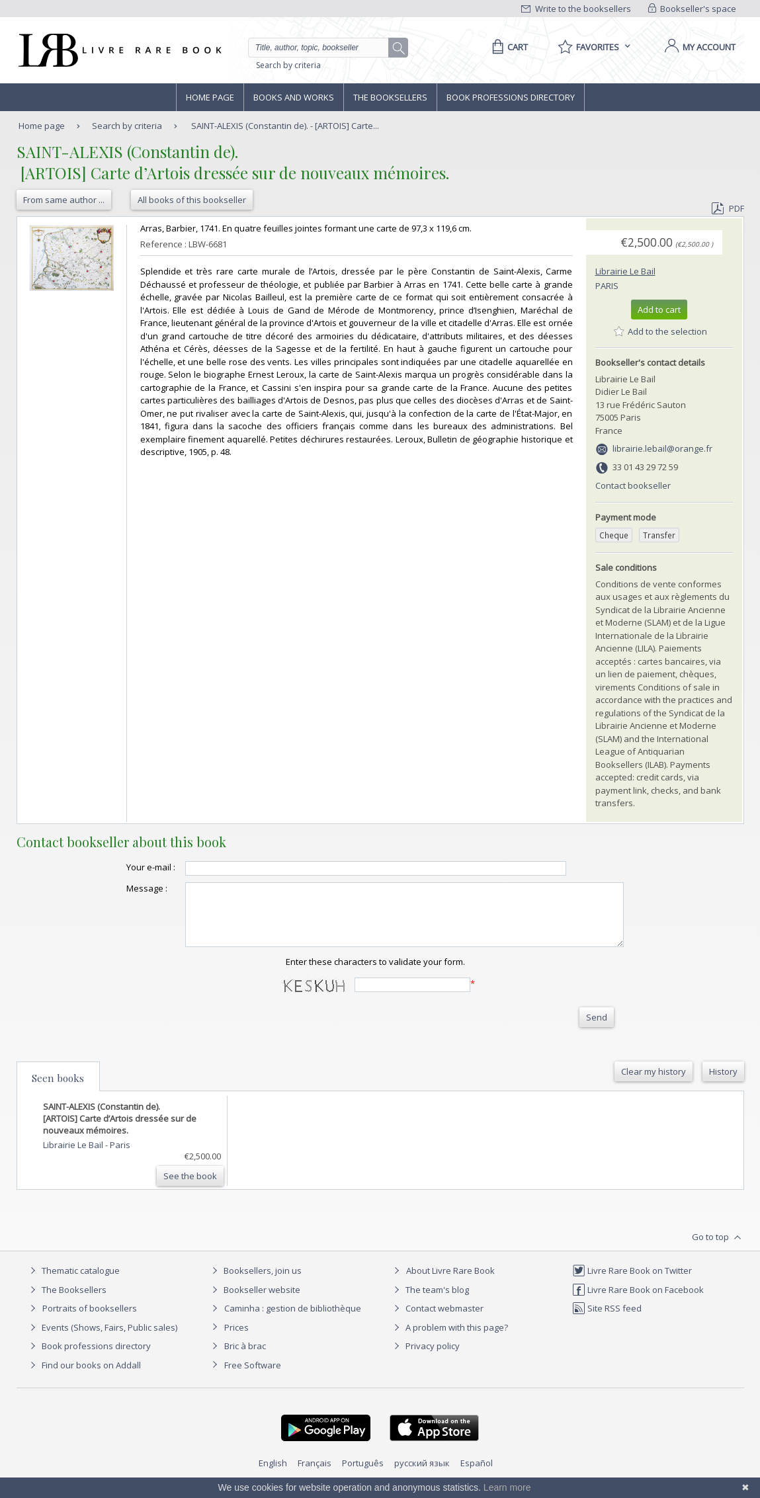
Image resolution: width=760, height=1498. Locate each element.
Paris (606, 286)
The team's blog (429, 1301)
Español (476, 1475)
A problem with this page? (449, 1339)
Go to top (718, 1249)
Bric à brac (245, 1358)
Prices (236, 1339)
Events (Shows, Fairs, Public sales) (101, 1339)
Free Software (252, 1377)
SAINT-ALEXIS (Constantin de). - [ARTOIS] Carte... (285, 126)
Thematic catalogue (73, 1282)
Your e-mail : (124, 867)
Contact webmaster (437, 1320)
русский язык (422, 1475)
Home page (210, 97)
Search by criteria (288, 65)
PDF (727, 208)
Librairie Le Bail (625, 271)
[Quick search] (324, 48)
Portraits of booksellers (89, 1320)
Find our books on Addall (83, 1377)
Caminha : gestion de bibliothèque (292, 1320)
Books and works (293, 97)
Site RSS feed (607, 1320)
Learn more (507, 1487)
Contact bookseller (633, 485)
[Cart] (507, 47)
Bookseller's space (692, 9)
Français (314, 1475)
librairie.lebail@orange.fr (662, 448)
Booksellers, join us (255, 1282)
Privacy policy (425, 1357)
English (273, 1475)
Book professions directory (510, 97)
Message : (120, 888)
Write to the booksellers (576, 9)
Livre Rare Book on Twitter (632, 1282)
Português (363, 1475)
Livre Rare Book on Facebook (638, 1301)
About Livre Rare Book (450, 1282)
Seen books (58, 1090)
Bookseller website (254, 1301)
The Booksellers (390, 97)
